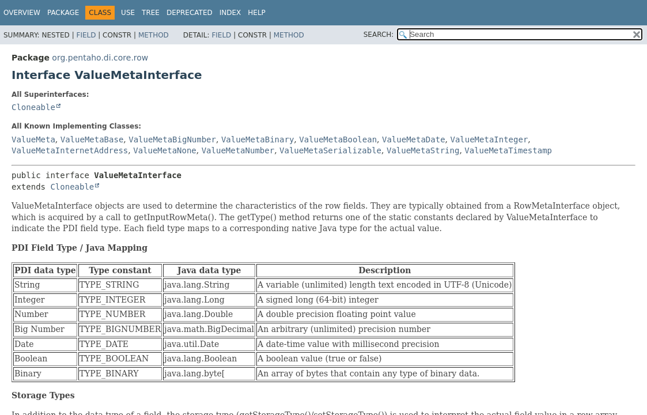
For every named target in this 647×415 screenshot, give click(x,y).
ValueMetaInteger (489, 139)
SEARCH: (379, 35)
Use (128, 13)
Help (257, 13)
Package (63, 13)
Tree (151, 13)
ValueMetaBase (92, 139)
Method (153, 35)
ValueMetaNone (164, 150)
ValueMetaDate (413, 139)
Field (86, 35)
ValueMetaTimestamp (508, 150)
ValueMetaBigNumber (172, 139)
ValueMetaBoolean (338, 139)
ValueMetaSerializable (330, 150)
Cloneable (33, 107)
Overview (21, 13)
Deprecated (190, 13)
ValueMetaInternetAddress (70, 150)
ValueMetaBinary (257, 139)
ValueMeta (33, 139)
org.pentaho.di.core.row (100, 57)
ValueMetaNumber (238, 150)
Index (230, 13)
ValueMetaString (423, 150)
